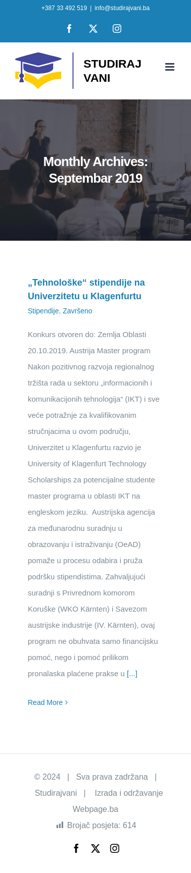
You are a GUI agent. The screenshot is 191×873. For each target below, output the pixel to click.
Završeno (77, 311)
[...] (132, 673)
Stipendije (43, 311)
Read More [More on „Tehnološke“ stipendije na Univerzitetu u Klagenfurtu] (45, 702)
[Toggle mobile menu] (170, 67)
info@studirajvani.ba (122, 8)
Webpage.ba (95, 809)
